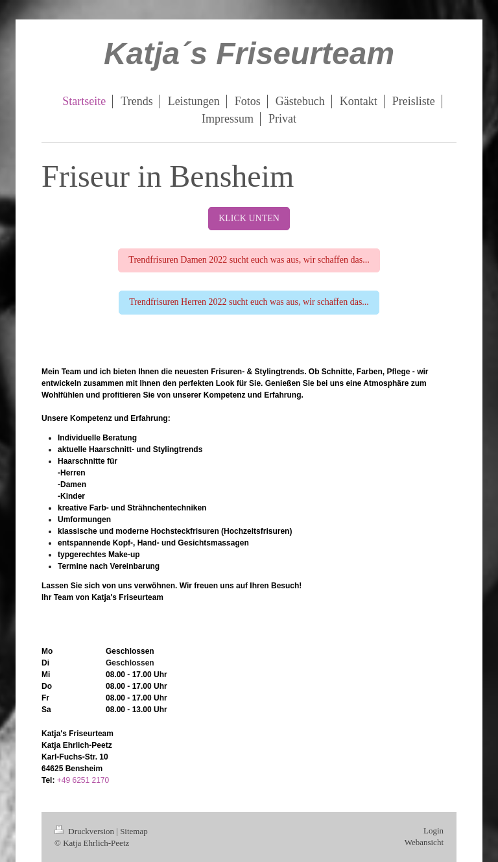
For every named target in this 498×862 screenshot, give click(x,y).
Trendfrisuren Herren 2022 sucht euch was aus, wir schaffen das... (249, 302)
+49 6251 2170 (83, 780)
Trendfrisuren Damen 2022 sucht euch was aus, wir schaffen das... (248, 260)
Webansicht (424, 842)
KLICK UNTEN (249, 218)
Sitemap (134, 831)
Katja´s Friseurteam (249, 53)
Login (433, 830)
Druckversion (85, 831)
